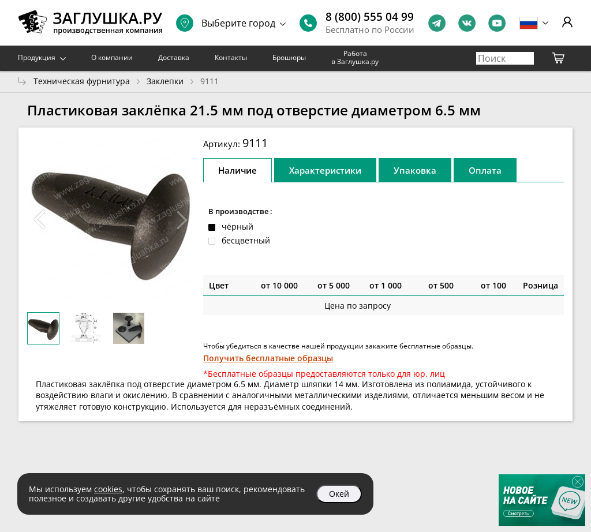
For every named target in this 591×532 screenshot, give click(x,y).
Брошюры (289, 57)
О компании (112, 57)
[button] (182, 220)
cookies (108, 489)
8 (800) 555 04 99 (370, 16)
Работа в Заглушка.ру (355, 57)
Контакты (231, 57)
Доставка (173, 57)
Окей (339, 493)
